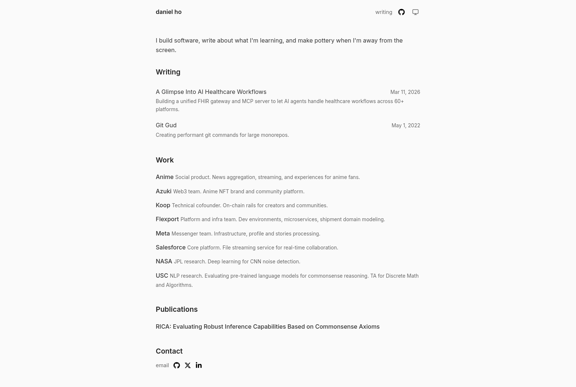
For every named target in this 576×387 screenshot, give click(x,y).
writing (383, 12)
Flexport (167, 219)
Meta (163, 233)
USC (162, 275)
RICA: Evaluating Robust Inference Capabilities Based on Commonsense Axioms (268, 326)
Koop (163, 205)
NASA (164, 261)
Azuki (164, 191)
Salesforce (171, 247)
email (162, 365)
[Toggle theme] (415, 12)
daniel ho (168, 11)
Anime (165, 176)
